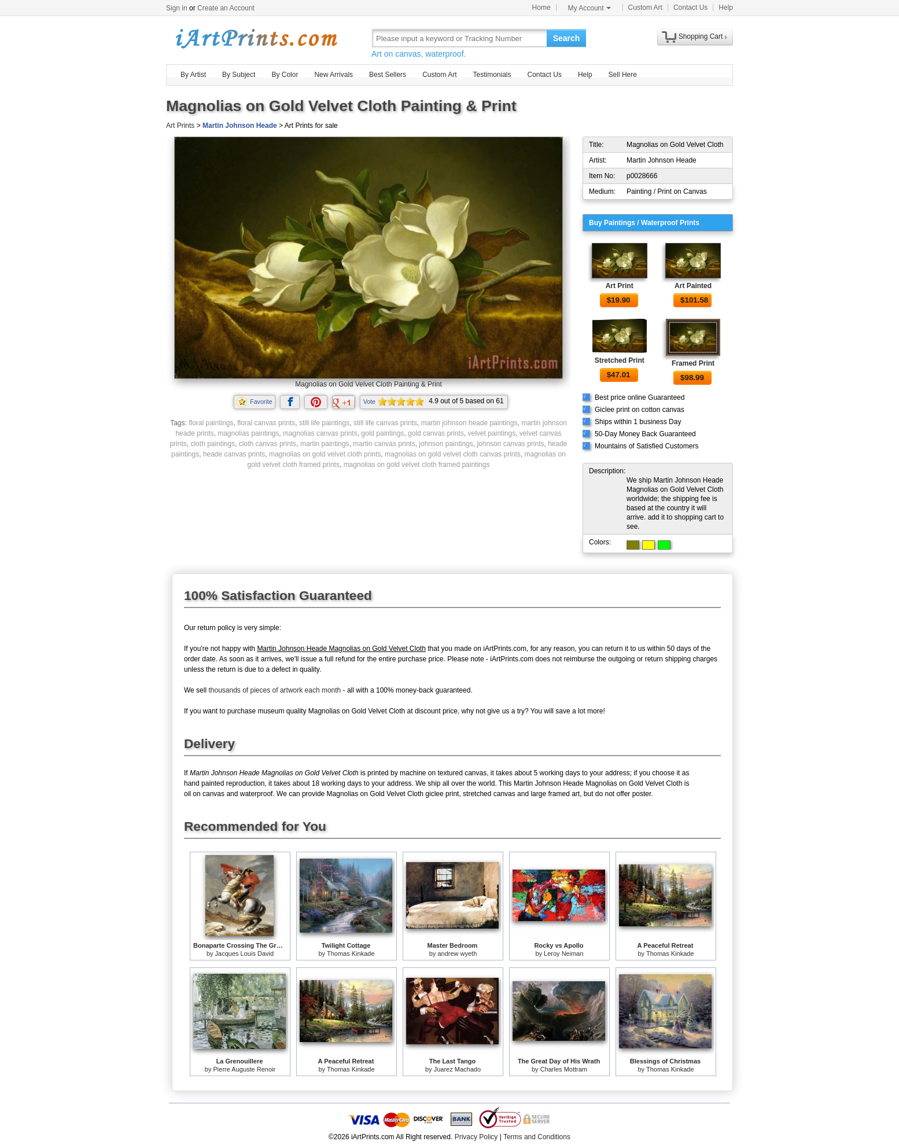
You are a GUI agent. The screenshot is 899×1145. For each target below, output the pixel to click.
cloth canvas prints (267, 444)
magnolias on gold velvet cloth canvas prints (453, 454)
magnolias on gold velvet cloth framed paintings (417, 465)
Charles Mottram (563, 1069)
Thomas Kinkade (351, 953)
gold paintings (382, 433)
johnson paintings (446, 444)
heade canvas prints (234, 454)
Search (566, 38)
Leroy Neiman (563, 953)
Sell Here (623, 75)
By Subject (238, 75)
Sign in (176, 8)
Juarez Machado (457, 1069)
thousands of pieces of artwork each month (274, 690)
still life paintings (324, 423)
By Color (284, 75)
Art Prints (180, 126)
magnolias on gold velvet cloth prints (325, 454)
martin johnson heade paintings (469, 423)
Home (541, 7)
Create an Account (226, 8)
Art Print (619, 286)
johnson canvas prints (510, 444)
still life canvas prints (385, 423)
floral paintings (211, 423)
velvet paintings (491, 433)
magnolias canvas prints (320, 433)
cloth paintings (212, 444)
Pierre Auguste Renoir (244, 1069)
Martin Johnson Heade (239, 126)
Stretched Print (619, 360)
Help (726, 7)
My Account (589, 8)
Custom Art (645, 7)
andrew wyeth (457, 953)
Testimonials (492, 75)
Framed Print (693, 363)
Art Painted (693, 286)
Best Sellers (387, 75)
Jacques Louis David (244, 953)
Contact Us (690, 7)
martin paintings (324, 444)
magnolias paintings (248, 433)
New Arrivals (333, 75)
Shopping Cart (701, 36)
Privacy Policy (476, 1137)
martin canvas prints (384, 444)
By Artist (193, 75)
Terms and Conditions (536, 1137)
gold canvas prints (436, 433)
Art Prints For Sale (255, 38)
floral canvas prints (266, 423)
